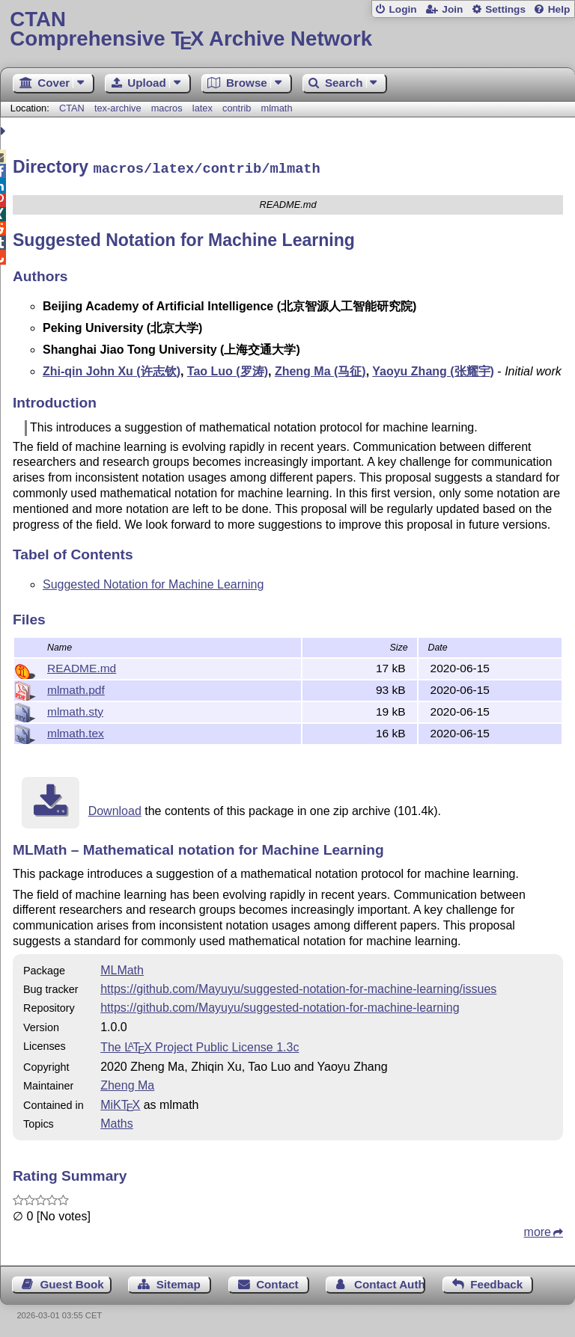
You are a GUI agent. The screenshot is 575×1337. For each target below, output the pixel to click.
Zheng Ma (127, 1083)
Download (115, 808)
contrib (236, 108)
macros (167, 108)
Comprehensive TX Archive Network (287, 29)
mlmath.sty (75, 709)
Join (452, 9)
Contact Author (389, 1282)
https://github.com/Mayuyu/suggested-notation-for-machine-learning (279, 1005)
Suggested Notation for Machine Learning (153, 582)
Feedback (496, 1282)
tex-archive (118, 108)
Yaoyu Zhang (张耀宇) (433, 369)
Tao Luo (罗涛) (227, 369)
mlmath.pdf (76, 687)
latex (202, 108)
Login (402, 9)
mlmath (277, 108)
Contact (277, 1282)
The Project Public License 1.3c (199, 1045)
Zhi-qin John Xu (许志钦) (111, 369)
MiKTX (120, 1102)
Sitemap (178, 1282)
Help (559, 9)
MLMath (122, 968)
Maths (116, 1121)
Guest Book (72, 1282)
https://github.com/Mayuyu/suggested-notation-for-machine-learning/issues (298, 986)
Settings (505, 9)
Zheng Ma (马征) (320, 369)
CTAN (72, 108)
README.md (81, 666)
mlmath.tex (75, 731)
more (537, 1229)
